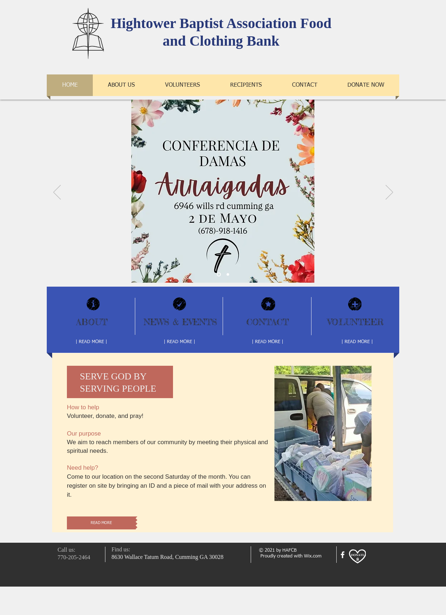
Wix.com (313, 556)
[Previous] (57, 193)
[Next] (389, 193)
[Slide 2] (219, 275)
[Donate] (357, 556)
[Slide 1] (228, 274)
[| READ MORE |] (91, 342)
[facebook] (342, 554)
